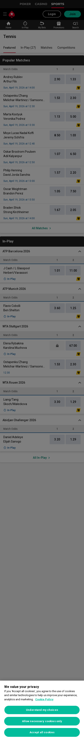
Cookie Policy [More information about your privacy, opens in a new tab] (44, 699)
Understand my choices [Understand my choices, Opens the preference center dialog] (42, 709)
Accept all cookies (42, 732)
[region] (42, 711)
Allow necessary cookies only (42, 721)
